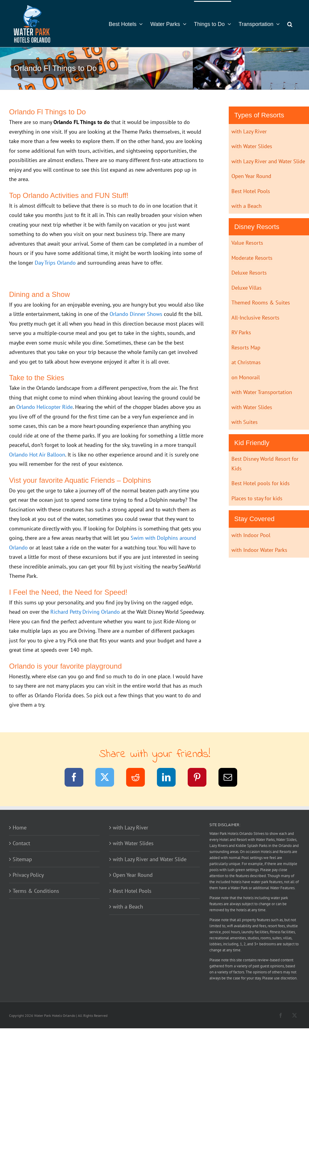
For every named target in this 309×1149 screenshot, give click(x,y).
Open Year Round (251, 176)
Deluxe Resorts (249, 272)
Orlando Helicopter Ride (44, 406)
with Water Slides (251, 146)
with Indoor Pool (250, 535)
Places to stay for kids (256, 498)
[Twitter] (108, 778)
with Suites (244, 422)
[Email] (231, 778)
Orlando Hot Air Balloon (37, 454)
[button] (289, 23)
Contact (21, 843)
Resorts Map (245, 347)
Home (20, 827)
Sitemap (22, 859)
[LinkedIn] (170, 778)
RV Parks (241, 332)
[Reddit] (139, 778)
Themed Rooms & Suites (260, 302)
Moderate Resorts (251, 257)
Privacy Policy (28, 874)
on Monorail (245, 377)
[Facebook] (77, 778)
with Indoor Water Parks (259, 549)
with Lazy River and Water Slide (268, 161)
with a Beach (246, 205)
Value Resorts (247, 242)
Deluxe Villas (246, 287)
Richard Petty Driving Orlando (85, 611)
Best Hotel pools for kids (260, 483)
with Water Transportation (261, 392)
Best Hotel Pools (250, 191)
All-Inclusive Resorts (255, 317)
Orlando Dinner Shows (136, 313)
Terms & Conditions (36, 890)
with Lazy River (249, 131)
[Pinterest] (200, 778)
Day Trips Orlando (55, 262)
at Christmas (246, 362)
